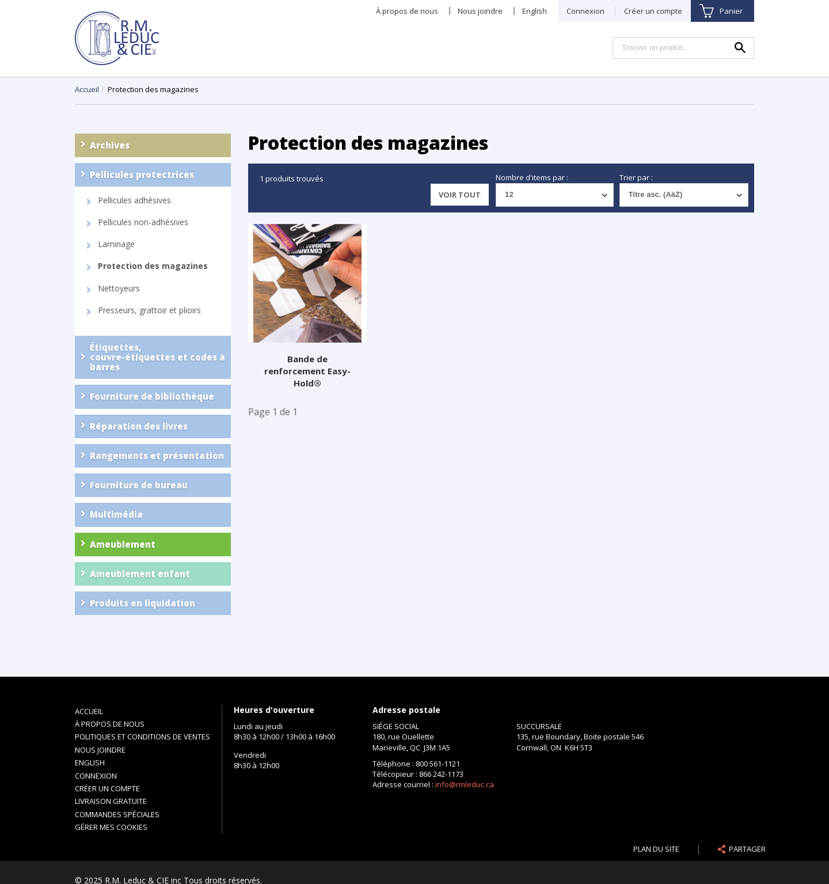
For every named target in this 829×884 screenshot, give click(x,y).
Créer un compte (653, 11)
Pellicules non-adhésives (143, 222)
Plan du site (656, 849)
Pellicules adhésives (134, 200)
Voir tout (460, 194)
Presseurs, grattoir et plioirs (149, 310)
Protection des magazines (153, 266)
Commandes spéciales (117, 814)
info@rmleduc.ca (464, 784)
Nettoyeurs (119, 288)
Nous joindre (480, 11)
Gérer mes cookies (111, 827)
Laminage (116, 244)
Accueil (87, 89)
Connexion (585, 11)
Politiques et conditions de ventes (142, 736)
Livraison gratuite (111, 801)
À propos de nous (407, 11)
